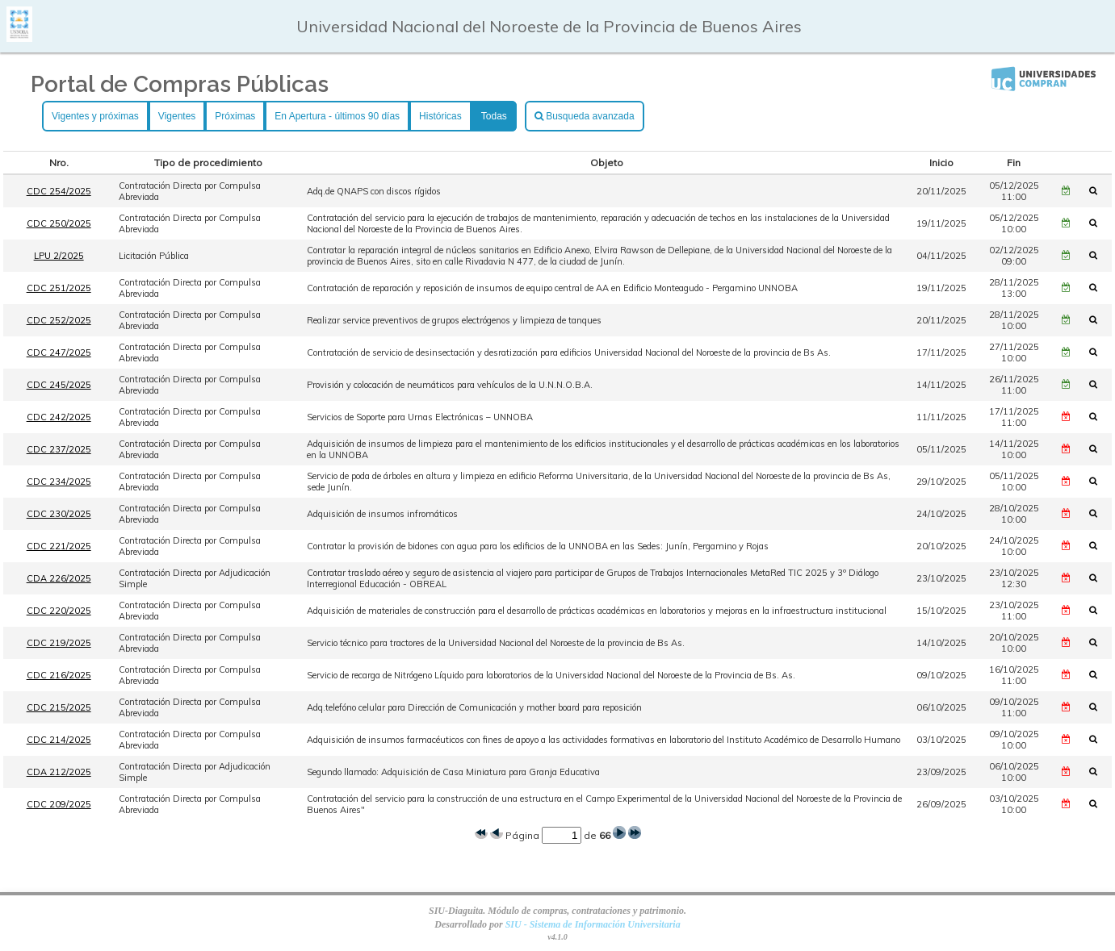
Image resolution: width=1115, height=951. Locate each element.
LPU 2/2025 (59, 255)
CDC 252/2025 (59, 320)
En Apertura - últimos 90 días (337, 116)
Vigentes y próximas (95, 116)
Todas (494, 116)
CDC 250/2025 (59, 223)
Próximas (235, 116)
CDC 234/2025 (59, 481)
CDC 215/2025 (59, 707)
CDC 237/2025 (59, 449)
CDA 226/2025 (59, 578)
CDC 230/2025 (59, 513)
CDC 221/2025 (59, 546)
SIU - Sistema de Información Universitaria (593, 924)
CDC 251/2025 (59, 288)
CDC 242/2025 (59, 417)
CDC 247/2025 (59, 352)
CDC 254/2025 (59, 191)
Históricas (440, 116)
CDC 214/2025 (59, 739)
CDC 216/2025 (59, 675)
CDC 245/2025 (59, 384)
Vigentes (176, 116)
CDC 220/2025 (59, 610)
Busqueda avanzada (584, 116)
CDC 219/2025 (59, 643)
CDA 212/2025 (59, 772)
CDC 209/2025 (59, 804)
